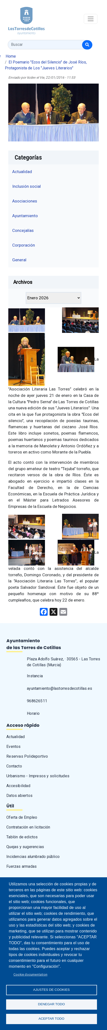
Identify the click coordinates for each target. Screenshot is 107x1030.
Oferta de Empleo (21, 817)
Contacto (14, 766)
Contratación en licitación (28, 827)
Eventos (13, 746)
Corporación (23, 245)
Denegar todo (51, 1004)
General (19, 259)
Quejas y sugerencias (25, 846)
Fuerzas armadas (21, 866)
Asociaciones (24, 201)
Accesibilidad (18, 785)
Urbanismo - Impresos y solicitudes (37, 776)
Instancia (35, 676)
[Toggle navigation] (90, 19)
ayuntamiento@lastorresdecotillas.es (59, 688)
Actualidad (22, 171)
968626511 (37, 701)
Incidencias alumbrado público (33, 856)
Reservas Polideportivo (27, 756)
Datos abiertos (19, 795)
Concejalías (23, 230)
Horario (33, 713)
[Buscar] (87, 45)
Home (11, 56)
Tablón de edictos (22, 837)
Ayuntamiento (25, 215)
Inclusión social (26, 186)
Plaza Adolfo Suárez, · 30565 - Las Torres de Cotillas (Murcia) (63, 662)
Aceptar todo (51, 1018)
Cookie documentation (30, 974)
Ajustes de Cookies (51, 990)
